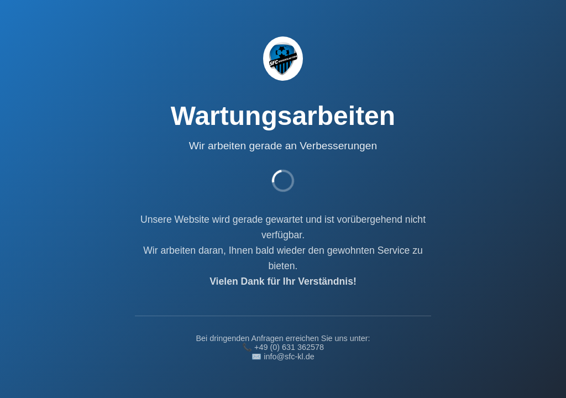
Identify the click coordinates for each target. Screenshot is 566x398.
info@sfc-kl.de (289, 356)
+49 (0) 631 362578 (289, 347)
